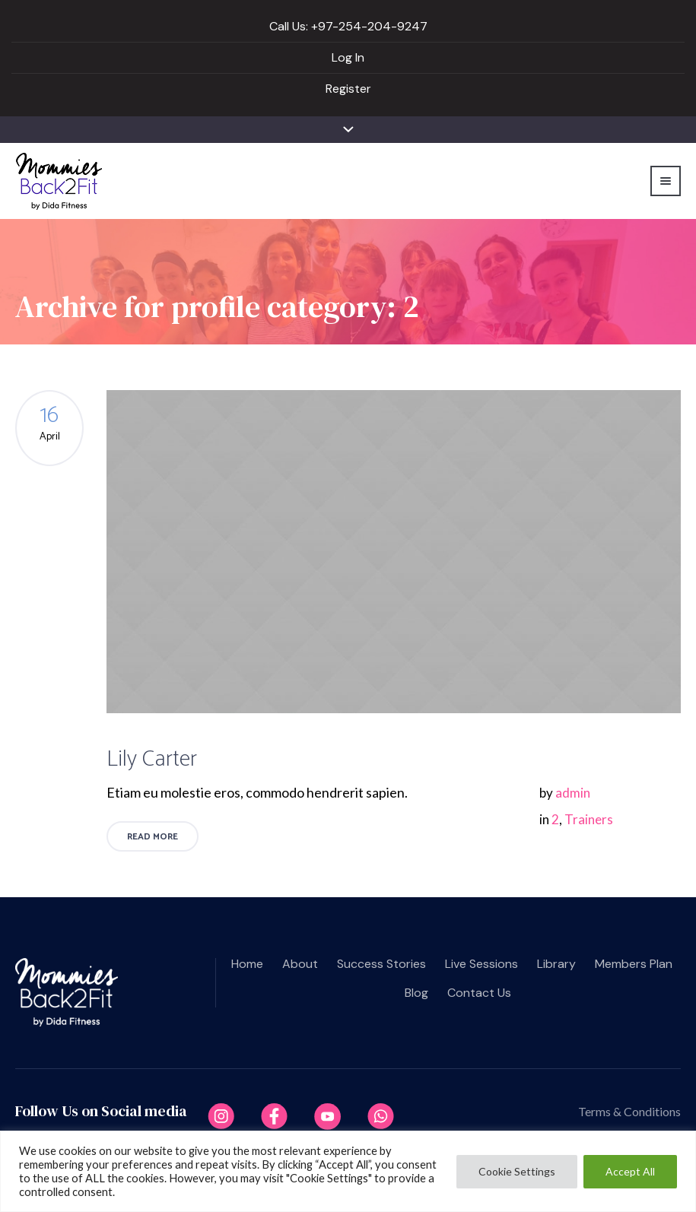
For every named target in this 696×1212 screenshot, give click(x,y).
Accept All (630, 1171)
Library (556, 964)
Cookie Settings (516, 1171)
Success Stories (381, 964)
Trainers (588, 819)
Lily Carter (151, 759)
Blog (416, 993)
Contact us (479, 993)
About (300, 964)
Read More (152, 837)
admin (572, 793)
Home (247, 964)
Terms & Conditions (629, 1111)
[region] (348, 1171)
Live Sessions (481, 964)
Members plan (633, 964)
